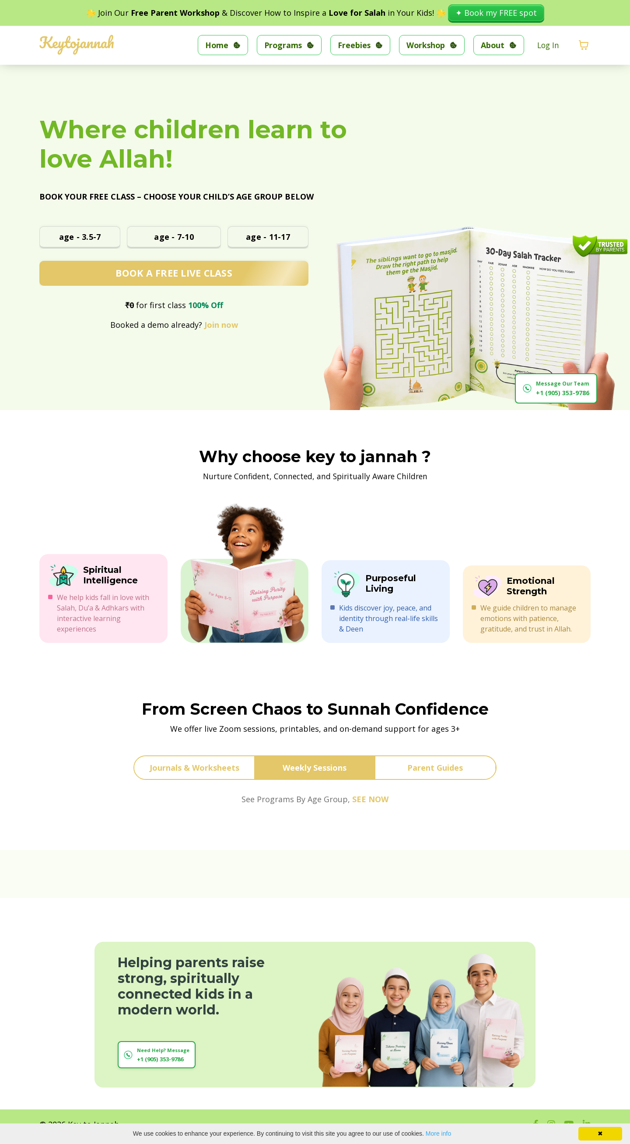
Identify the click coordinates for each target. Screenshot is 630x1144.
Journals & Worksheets (194, 767)
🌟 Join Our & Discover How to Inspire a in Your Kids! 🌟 (267, 12)
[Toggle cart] (584, 45)
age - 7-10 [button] (174, 236)
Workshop (423, 44)
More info (438, 1133)
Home (212, 44)
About (491, 44)
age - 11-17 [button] (268, 236)
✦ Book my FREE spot (496, 12)
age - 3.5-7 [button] (80, 236)
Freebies (351, 44)
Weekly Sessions (314, 767)
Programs (278, 44)
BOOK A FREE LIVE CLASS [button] (174, 273)
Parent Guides (435, 767)
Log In (547, 44)
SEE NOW (370, 799)
